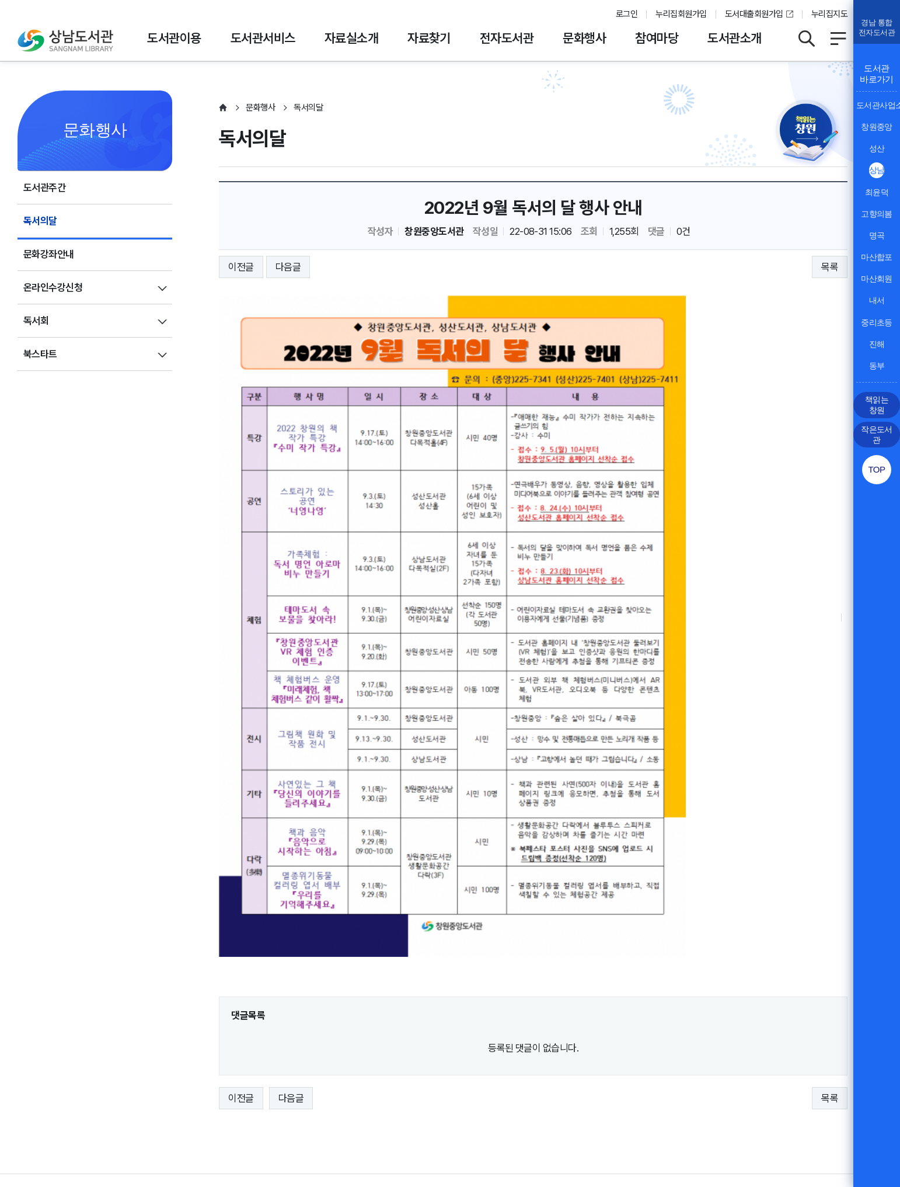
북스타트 (40, 354)
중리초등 (876, 322)
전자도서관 (506, 38)
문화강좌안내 (48, 254)
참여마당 (656, 38)
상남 (877, 170)
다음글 (288, 267)
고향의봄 (876, 213)
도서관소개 (734, 38)
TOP (876, 469)
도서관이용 (174, 38)
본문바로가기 (450, 0)
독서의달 (40, 221)
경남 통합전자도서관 (877, 27)
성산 (877, 148)
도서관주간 (44, 187)
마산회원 (876, 278)
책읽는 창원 (876, 405)
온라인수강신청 (52, 287)
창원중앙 (876, 126)
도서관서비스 (263, 38)
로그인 (626, 14)
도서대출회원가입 (754, 14)
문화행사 (584, 38)
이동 (830, 1044)
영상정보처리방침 (190, 1077)
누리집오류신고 (428, 1077)
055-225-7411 (290, 1113)
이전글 (240, 267)
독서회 (35, 321)
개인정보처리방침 (51, 1077)
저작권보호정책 (272, 1077)
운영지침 (121, 1077)
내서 (877, 300)
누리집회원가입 (680, 14)
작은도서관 (876, 435)
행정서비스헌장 (349, 1077)
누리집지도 (829, 14)
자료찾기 (429, 38)
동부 (877, 365)
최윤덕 (876, 192)
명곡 (877, 235)
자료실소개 (351, 38)
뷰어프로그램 (501, 1077)
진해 (877, 344)
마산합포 (876, 257)
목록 (829, 267)
